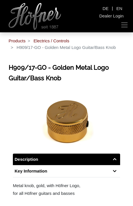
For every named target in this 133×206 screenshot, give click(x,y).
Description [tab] (26, 159)
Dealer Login (111, 15)
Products (17, 40)
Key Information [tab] (31, 171)
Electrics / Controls (51, 40)
